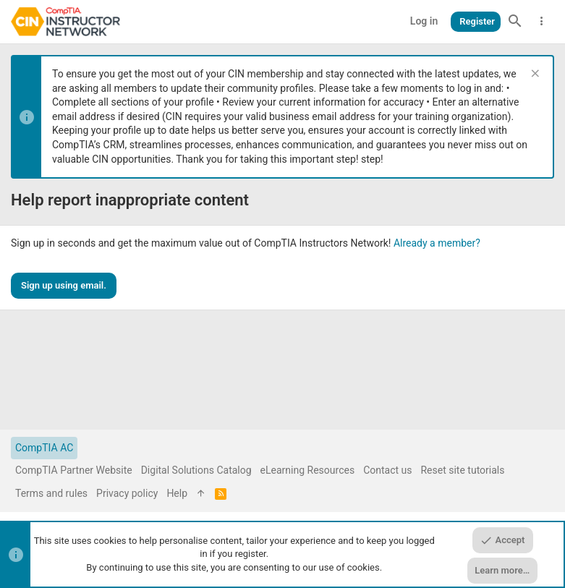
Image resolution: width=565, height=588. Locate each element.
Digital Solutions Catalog (196, 470)
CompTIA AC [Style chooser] (44, 447)
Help (176, 493)
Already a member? (437, 243)
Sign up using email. (63, 285)
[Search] (515, 22)
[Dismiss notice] (533, 74)
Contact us (387, 470)
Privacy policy (127, 493)
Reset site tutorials (462, 470)
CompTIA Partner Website (73, 470)
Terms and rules (51, 493)
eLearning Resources (307, 470)
